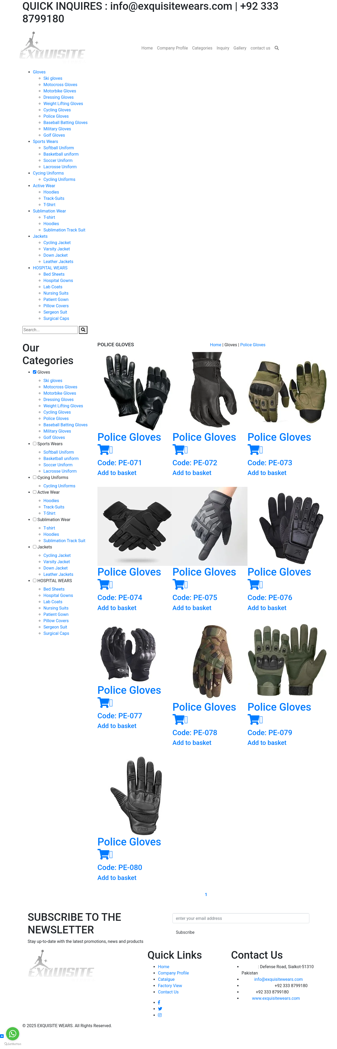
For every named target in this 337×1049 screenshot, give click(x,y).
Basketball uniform (61, 154)
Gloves (39, 72)
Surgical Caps (56, 318)
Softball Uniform (58, 147)
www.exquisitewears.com (271, 1000)
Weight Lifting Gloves (63, 103)
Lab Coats (52, 286)
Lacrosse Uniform (60, 166)
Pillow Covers (56, 305)
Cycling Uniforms (59, 179)
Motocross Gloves (60, 84)
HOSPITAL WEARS (50, 267)
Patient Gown (55, 299)
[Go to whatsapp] (12, 1033)
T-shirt (49, 217)
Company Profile (172, 48)
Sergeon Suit (55, 312)
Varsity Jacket (56, 248)
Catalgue (166, 981)
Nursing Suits (55, 293)
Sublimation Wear (49, 211)
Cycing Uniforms (48, 173)
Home (147, 48)
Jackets (40, 236)
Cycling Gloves (57, 109)
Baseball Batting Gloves (65, 122)
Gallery (240, 48)
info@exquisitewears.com (272, 981)
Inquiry (223, 48)
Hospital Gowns (58, 280)
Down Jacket (55, 255)
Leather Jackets (58, 261)
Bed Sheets (54, 274)
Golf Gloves (54, 135)
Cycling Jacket (57, 242)
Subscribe (185, 945)
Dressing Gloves (58, 97)
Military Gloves (57, 128)
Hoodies (51, 192)
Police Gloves (56, 116)
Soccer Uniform (58, 160)
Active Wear (44, 185)
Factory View (170, 988)
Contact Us (168, 994)
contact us (260, 48)
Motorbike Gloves (59, 90)
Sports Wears (45, 141)
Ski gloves (52, 78)
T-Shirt (49, 204)
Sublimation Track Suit (64, 229)
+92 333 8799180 (275, 988)
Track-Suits (53, 198)
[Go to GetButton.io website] (12, 1043)
